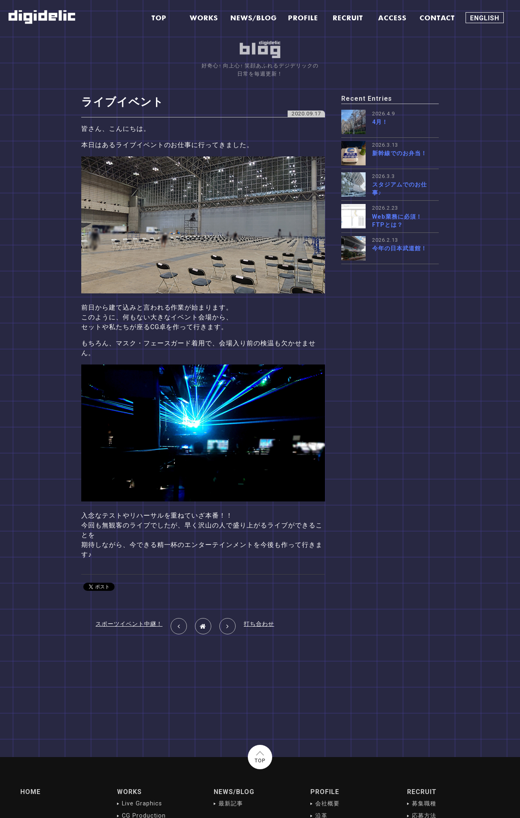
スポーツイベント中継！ (128, 624)
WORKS (129, 792)
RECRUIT (422, 792)
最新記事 (231, 803)
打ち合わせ (259, 624)
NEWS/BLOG (234, 792)
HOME (30, 792)
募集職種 (424, 803)
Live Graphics (142, 803)
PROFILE (324, 792)
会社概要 (327, 803)
